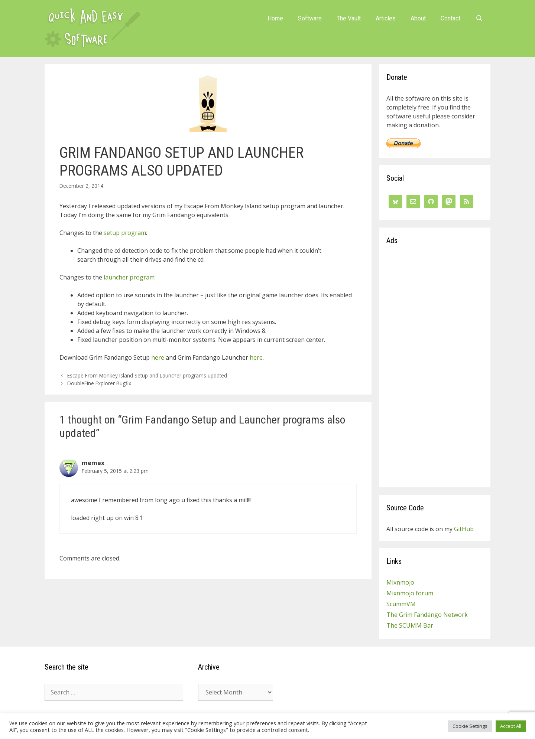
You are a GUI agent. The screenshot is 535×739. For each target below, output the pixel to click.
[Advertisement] (434, 368)
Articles (386, 18)
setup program (125, 233)
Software (310, 18)
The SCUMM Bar (409, 625)
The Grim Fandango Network (427, 615)
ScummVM (401, 604)
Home (275, 18)
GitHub (464, 529)
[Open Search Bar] (479, 18)
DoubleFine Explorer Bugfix (99, 383)
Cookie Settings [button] (470, 726)
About (418, 18)
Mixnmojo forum (409, 593)
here (157, 357)
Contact (450, 18)
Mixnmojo (400, 582)
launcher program (129, 277)
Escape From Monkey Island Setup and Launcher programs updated (147, 375)
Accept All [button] (510, 726)
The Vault (349, 18)
